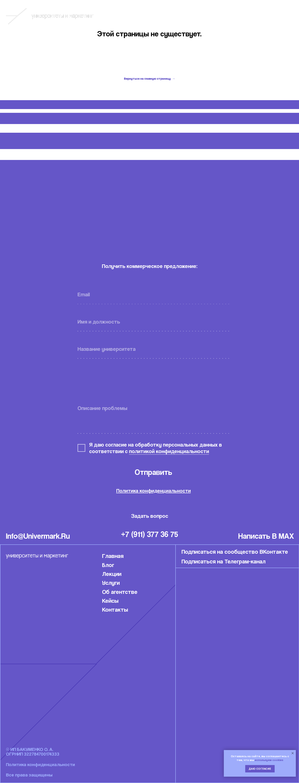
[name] (153, 321)
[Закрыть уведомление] (293, 753)
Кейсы (245, 16)
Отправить (153, 472)
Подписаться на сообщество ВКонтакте (234, 551)
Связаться (281, 16)
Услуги (111, 582)
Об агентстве (119, 591)
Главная (112, 555)
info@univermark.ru (38, 536)
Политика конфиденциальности (153, 491)
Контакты (115, 609)
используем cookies (269, 760)
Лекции (111, 573)
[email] (153, 294)
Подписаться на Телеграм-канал (223, 561)
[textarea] (153, 416)
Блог (218, 16)
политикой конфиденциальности (169, 451)
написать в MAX (266, 536)
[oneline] (153, 349)
